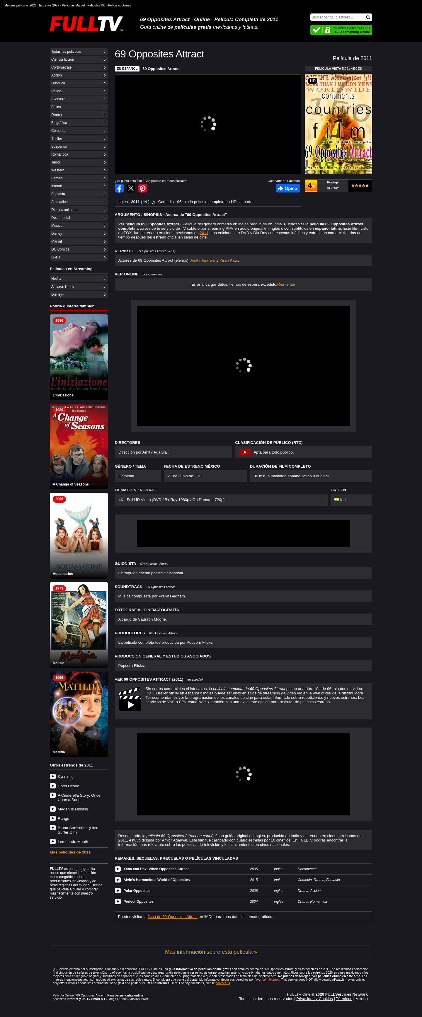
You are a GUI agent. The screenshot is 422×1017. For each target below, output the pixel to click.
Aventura (58, 99)
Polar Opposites (137, 891)
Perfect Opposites (139, 902)
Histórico (58, 83)
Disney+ (57, 294)
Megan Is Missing (73, 809)
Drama (56, 115)
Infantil (56, 186)
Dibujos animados (65, 210)
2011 (204, 233)
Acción (56, 75)
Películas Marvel (73, 5)
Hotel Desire (68, 786)
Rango (63, 818)
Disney (56, 233)
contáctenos (271, 979)
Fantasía (58, 194)
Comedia (58, 131)
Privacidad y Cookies (314, 998)
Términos (344, 998)
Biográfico (59, 123)
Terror (55, 162)
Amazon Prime (62, 287)
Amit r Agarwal (202, 260)
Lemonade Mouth (73, 841)
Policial (56, 91)
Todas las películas (66, 52)
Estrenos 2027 (49, 5)
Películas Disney (119, 5)
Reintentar (286, 284)
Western (57, 170)
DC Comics (60, 249)
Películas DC (96, 5)
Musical (57, 226)
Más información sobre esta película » (211, 952)
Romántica (59, 154)
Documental (60, 218)
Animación (59, 202)
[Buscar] (341, 17)
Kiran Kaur (228, 260)
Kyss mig (66, 776)
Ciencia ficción (62, 59)
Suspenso (59, 146)
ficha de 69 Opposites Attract (173, 916)
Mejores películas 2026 (20, 5)
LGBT (55, 257)
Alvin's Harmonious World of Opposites (157, 880)
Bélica (56, 107)
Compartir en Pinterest (142, 188)
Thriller (56, 139)
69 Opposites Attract (161, 69)
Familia (57, 178)
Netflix (56, 279)
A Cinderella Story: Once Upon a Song (79, 797)
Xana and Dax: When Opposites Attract (156, 869)
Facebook (288, 188)
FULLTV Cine (298, 994)
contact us (223, 983)
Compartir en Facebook (119, 188)
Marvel (56, 241)
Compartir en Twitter (131, 188)
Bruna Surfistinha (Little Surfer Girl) (78, 830)
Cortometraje (61, 67)
